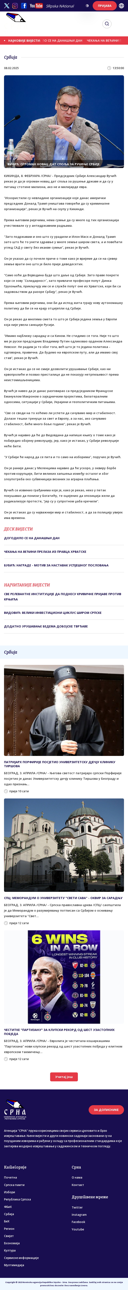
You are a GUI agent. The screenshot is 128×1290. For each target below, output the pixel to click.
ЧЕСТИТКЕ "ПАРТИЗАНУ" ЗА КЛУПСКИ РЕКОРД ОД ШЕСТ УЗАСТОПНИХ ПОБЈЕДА (59, 1032)
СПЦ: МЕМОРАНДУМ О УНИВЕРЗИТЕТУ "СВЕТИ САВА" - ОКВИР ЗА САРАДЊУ (63, 898)
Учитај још (64, 1077)
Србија (9, 1214)
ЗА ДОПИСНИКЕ (106, 1110)
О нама (77, 1177)
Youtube (78, 1229)
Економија (12, 1243)
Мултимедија (14, 1265)
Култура (10, 1250)
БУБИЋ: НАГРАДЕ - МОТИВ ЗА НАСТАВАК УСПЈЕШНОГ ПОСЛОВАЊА (56, 565)
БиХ (6, 1221)
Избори (9, 1192)
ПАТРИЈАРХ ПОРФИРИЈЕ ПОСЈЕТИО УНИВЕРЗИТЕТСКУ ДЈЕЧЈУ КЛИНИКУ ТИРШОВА (59, 764)
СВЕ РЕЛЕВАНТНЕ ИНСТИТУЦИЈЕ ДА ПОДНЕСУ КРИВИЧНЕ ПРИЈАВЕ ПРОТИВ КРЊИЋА (62, 596)
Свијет (9, 1236)
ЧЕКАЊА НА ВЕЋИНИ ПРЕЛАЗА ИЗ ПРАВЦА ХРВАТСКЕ (45, 552)
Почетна (10, 1177)
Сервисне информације (21, 1258)
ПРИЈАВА (104, 6)
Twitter (77, 1207)
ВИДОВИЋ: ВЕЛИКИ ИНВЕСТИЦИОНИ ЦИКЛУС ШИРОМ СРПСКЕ (53, 613)
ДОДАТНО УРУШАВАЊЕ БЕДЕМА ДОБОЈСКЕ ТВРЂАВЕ (46, 626)
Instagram (79, 1215)
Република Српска (17, 1199)
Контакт (78, 1185)
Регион (9, 1229)
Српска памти (14, 1185)
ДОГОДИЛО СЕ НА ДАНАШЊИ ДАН (60, 40)
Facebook (78, 1222)
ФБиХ (8, 1207)
